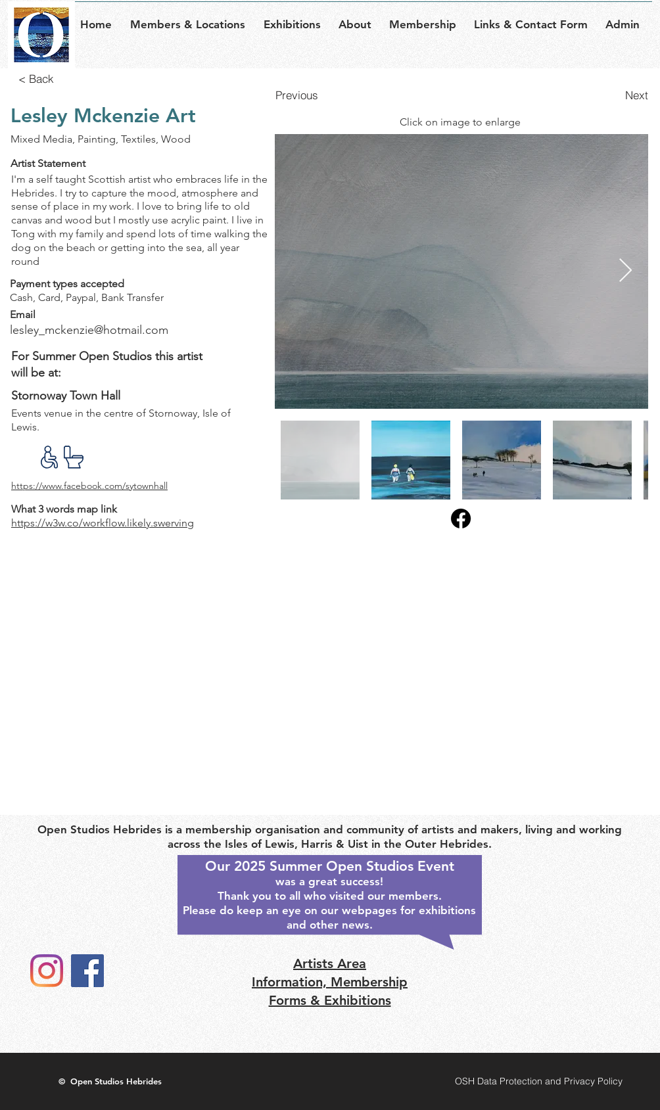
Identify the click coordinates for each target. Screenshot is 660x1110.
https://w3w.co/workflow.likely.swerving (102, 523)
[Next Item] (625, 271)
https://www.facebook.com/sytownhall (89, 486)
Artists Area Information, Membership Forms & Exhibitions (330, 982)
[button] (191, 18)
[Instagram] (46, 970)
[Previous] (303, 94)
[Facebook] (87, 970)
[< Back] (36, 78)
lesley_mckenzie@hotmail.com (89, 330)
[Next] (620, 94)
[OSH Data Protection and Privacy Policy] (538, 1081)
